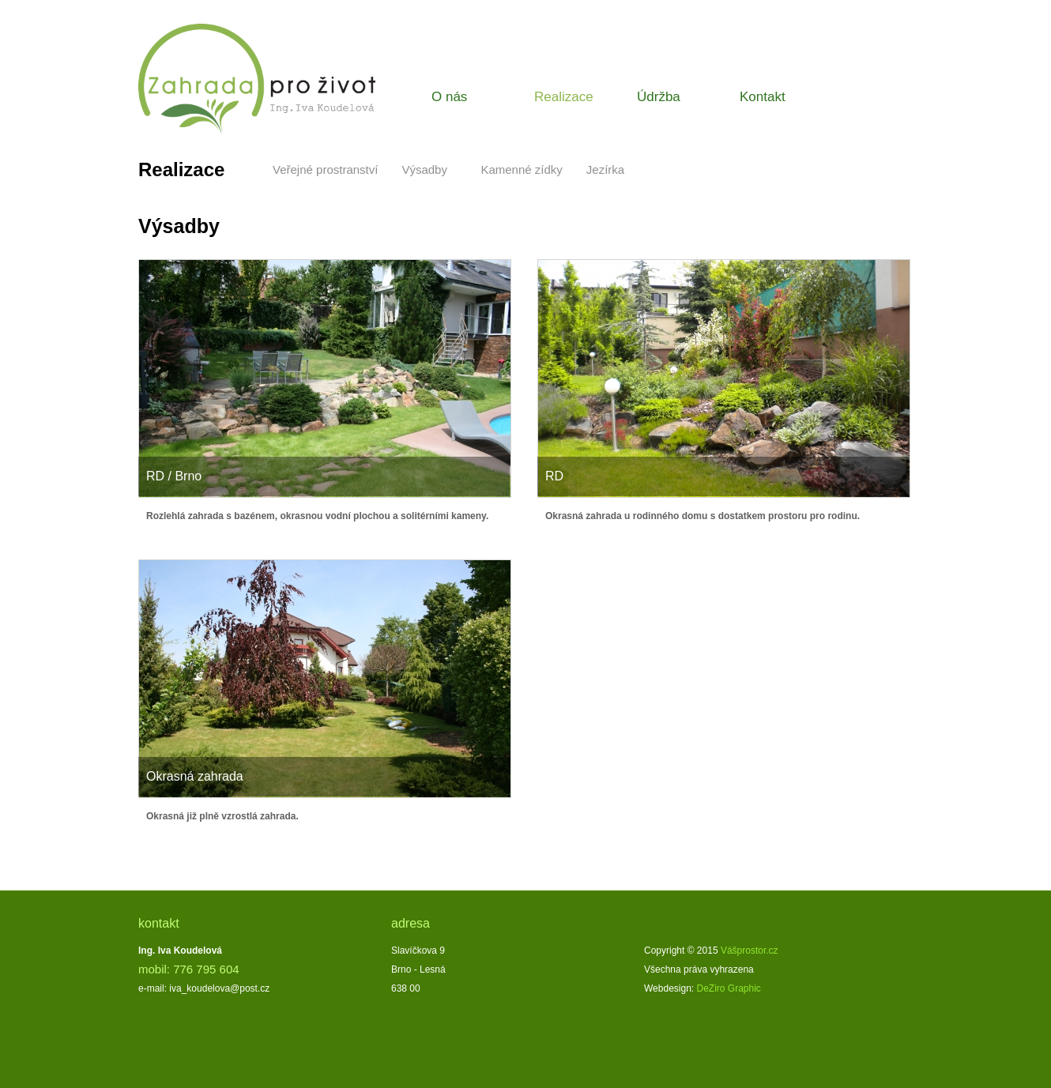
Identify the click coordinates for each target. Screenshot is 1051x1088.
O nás (449, 96)
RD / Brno (174, 476)
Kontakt (762, 96)
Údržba (658, 96)
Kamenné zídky (521, 169)
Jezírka (605, 169)
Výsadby (424, 169)
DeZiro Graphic (729, 988)
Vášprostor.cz (749, 950)
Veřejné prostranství (325, 169)
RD (554, 476)
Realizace (563, 96)
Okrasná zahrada (194, 776)
